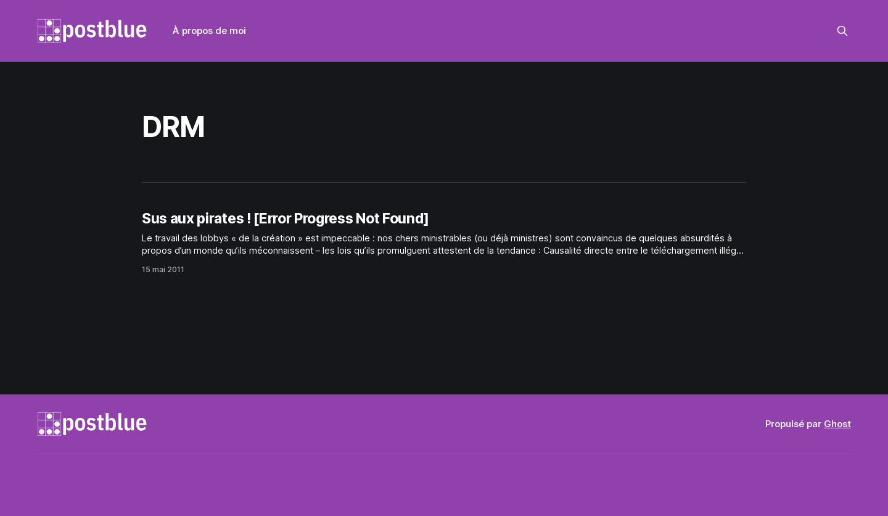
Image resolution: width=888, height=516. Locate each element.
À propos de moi (209, 30)
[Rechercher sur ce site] (842, 31)
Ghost (837, 424)
